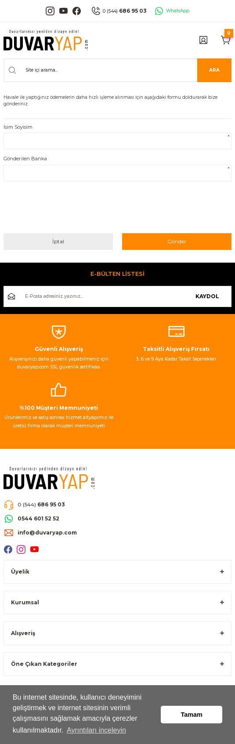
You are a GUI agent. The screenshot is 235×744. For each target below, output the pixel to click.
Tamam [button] (191, 714)
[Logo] (46, 40)
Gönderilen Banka (25, 158)
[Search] (117, 70)
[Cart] (226, 40)
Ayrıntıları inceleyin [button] (96, 730)
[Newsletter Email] (117, 296)
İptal (58, 241)
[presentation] (70, 210)
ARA (214, 70)
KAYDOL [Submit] (207, 296)
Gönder (176, 241)
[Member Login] (203, 40)
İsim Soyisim (18, 127)
